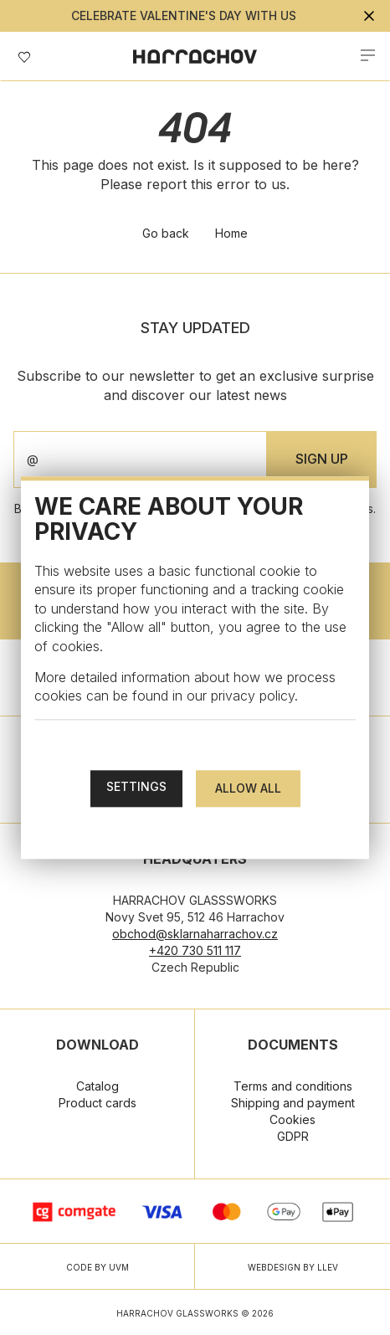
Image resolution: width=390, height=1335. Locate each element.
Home (231, 233)
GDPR (293, 1136)
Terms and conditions (292, 1086)
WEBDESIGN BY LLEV (293, 1267)
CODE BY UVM (97, 1267)
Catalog (97, 1086)
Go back (165, 233)
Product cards (97, 1103)
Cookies (292, 1119)
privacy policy (253, 696)
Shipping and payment (293, 1103)
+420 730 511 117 (195, 950)
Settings (136, 786)
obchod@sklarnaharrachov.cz (195, 934)
